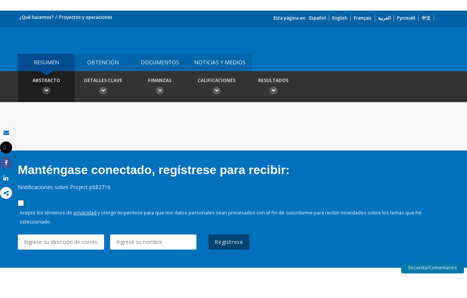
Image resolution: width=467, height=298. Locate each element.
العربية (384, 18)
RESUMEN (46, 62)
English (339, 18)
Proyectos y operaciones (85, 17)
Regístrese (229, 241)
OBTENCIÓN (103, 62)
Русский (406, 18)
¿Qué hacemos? (36, 17)
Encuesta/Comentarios (432, 267)
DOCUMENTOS (160, 62)
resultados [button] (273, 87)
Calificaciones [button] (216, 87)
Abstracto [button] (46, 87)
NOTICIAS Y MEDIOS (220, 62)
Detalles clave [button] (103, 87)
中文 (426, 18)
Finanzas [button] (159, 87)
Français (363, 18)
